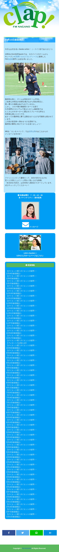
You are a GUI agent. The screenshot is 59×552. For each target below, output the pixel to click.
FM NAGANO (26, 548)
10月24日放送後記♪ (13, 333)
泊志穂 (10, 59)
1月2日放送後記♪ (13, 283)
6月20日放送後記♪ (13, 417)
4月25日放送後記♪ (13, 457)
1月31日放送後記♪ (13, 517)
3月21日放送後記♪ (13, 482)
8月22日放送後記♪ (13, 373)
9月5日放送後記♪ (13, 368)
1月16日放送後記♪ (13, 273)
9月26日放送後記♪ (13, 353)
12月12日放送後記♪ (13, 298)
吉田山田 (32, 131)
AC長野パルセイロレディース (25, 57)
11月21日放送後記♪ (13, 313)
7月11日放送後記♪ (13, 402)
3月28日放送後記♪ (13, 477)
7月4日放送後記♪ (13, 407)
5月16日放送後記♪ (13, 442)
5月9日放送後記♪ (13, 447)
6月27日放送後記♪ (13, 412)
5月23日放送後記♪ (13, 437)
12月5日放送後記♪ (13, 303)
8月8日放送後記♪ (13, 383)
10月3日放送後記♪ (13, 348)
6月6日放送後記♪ (13, 427)
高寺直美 (37, 198)
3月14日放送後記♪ (13, 487)
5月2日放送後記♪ (13, 452)
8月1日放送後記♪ (13, 388)
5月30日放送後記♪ (13, 432)
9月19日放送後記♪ (13, 358)
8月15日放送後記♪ (13, 378)
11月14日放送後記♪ (13, 318)
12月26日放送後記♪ (13, 288)
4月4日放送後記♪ (13, 472)
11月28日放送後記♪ (13, 308)
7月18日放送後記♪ (13, 398)
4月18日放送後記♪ (13, 462)
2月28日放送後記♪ (13, 497)
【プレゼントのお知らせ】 (16, 343)
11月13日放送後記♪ (15, 39)
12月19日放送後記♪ (13, 293)
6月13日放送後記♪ (13, 422)
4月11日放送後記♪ (13, 467)
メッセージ (30, 227)
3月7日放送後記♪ (13, 492)
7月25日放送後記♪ (13, 393)
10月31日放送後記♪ (13, 328)
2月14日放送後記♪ (13, 507)
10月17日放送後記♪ (13, 338)
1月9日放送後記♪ (13, 278)
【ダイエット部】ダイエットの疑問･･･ (21, 271)
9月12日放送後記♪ (13, 363)
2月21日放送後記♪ (13, 502)
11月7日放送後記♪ (13, 323)
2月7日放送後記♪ (13, 512)
